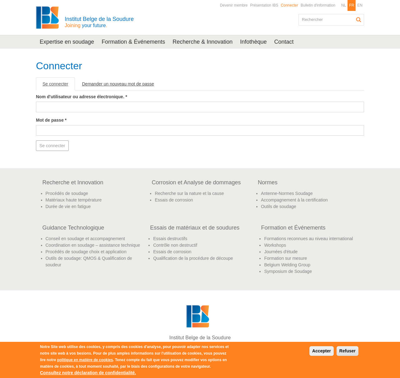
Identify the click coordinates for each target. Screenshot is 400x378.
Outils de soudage (278, 206)
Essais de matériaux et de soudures (194, 228)
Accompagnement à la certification (294, 199)
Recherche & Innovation (202, 42)
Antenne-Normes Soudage (287, 193)
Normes (268, 182)
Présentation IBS (264, 5)
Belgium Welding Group (287, 264)
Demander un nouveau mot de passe (118, 83)
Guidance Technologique (73, 228)
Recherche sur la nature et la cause (189, 193)
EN (359, 5)
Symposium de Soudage (288, 271)
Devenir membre (234, 5)
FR (351, 5)
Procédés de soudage (67, 193)
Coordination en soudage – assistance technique (93, 245)
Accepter (321, 350)
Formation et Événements (293, 228)
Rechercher (358, 20)
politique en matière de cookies (85, 360)
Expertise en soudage (67, 42)
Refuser (347, 350)
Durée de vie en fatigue (68, 206)
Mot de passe (51, 120)
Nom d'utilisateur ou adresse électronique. (81, 96)
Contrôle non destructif (175, 245)
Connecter (289, 5)
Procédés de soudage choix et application (86, 251)
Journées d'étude (281, 251)
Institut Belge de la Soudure (99, 22)
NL (343, 5)
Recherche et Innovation (72, 182)
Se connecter (58, 85)
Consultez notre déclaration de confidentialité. (88, 372)
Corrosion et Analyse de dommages (196, 182)
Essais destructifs (170, 238)
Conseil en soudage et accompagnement (85, 238)
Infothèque (253, 42)
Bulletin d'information (318, 5)
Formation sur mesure (285, 258)
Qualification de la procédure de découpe (193, 258)
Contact (283, 42)
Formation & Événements (133, 42)
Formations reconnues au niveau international (308, 238)
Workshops (275, 245)
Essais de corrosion (174, 199)
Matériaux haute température (74, 199)
